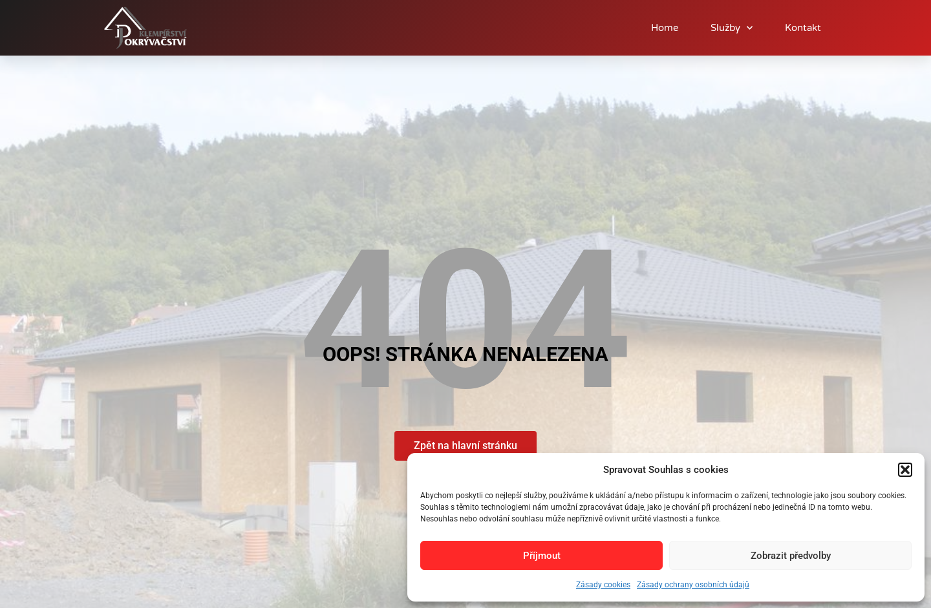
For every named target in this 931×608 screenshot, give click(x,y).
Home (664, 28)
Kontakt (803, 28)
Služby (732, 28)
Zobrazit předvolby (791, 555)
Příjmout (542, 555)
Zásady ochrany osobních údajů (693, 584)
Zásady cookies (603, 584)
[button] (905, 469)
